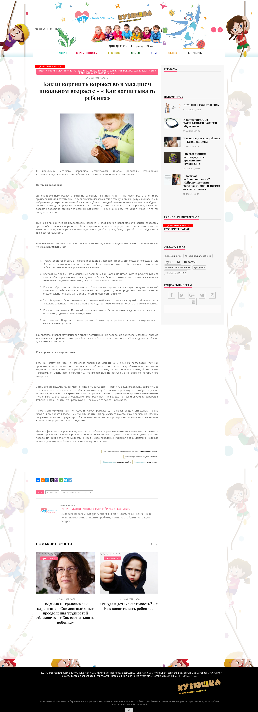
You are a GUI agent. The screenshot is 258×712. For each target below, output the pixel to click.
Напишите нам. (151, 462)
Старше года (100, 72)
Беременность (173, 256)
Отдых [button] (174, 53)
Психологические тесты (177, 267)
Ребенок (58, 70)
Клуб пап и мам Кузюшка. (201, 104)
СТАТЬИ (111, 72)
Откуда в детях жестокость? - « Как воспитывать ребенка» (129, 606)
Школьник (103, 70)
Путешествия (48, 558)
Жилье (93, 70)
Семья (137, 70)
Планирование (125, 70)
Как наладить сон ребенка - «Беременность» (201, 139)
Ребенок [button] (115, 53)
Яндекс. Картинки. (150, 457)
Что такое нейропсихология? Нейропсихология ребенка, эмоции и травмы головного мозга (201, 182)
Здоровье (83, 70)
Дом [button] (155, 53)
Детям (113, 70)
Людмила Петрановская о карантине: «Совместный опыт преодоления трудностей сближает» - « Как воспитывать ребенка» (65, 613)
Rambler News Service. (149, 451)
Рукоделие (199, 267)
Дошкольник (85, 72)
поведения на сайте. (123, 462)
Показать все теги (175, 272)
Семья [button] (137, 53)
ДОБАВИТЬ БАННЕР (50, 66)
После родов (148, 70)
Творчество (70, 70)
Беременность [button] (88, 53)
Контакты (195, 53)
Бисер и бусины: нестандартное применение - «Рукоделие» (194, 158)
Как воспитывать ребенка (77, 492)
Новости (189, 262)
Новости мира (45, 70)
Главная (61, 53)
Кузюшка (52, 492)
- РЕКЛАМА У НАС (187, 675)
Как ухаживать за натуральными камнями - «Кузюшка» (201, 123)
